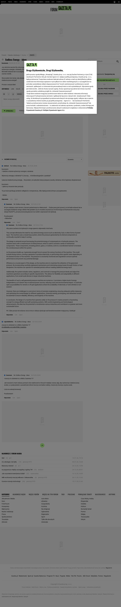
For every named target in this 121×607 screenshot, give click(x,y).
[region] (60, 87)
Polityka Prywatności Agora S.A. (54, 110)
